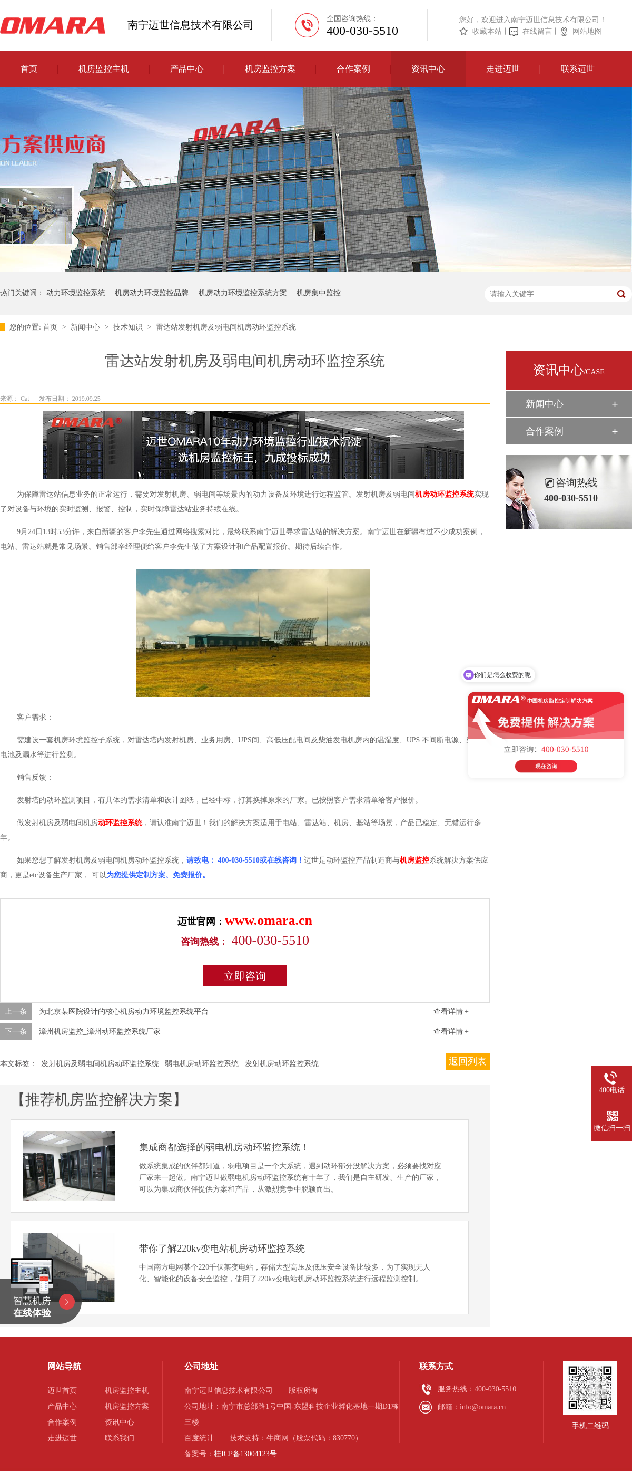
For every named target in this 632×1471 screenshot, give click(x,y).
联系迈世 (578, 68)
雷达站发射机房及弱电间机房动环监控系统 (226, 327)
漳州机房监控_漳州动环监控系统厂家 (100, 1031)
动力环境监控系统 (75, 293)
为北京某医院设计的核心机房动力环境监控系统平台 (124, 1011)
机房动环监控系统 (444, 494)
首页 (29, 68)
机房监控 (414, 860)
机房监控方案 (270, 68)
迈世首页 (62, 1391)
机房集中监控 (319, 293)
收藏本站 (487, 31)
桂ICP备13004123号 (245, 1454)
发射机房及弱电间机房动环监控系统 (100, 1064)
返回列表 (468, 1061)
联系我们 (119, 1438)
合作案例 (353, 68)
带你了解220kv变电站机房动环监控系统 (222, 1248)
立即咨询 (245, 976)
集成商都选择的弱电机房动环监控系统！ (224, 1147)
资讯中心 (428, 68)
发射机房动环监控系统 (282, 1064)
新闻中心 (86, 327)
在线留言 (537, 31)
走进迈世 (503, 68)
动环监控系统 (120, 823)
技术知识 (129, 327)
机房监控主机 (103, 68)
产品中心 (187, 68)
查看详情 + (451, 1011)
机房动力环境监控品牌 (152, 293)
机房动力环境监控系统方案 (243, 293)
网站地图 (587, 31)
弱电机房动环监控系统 (202, 1064)
